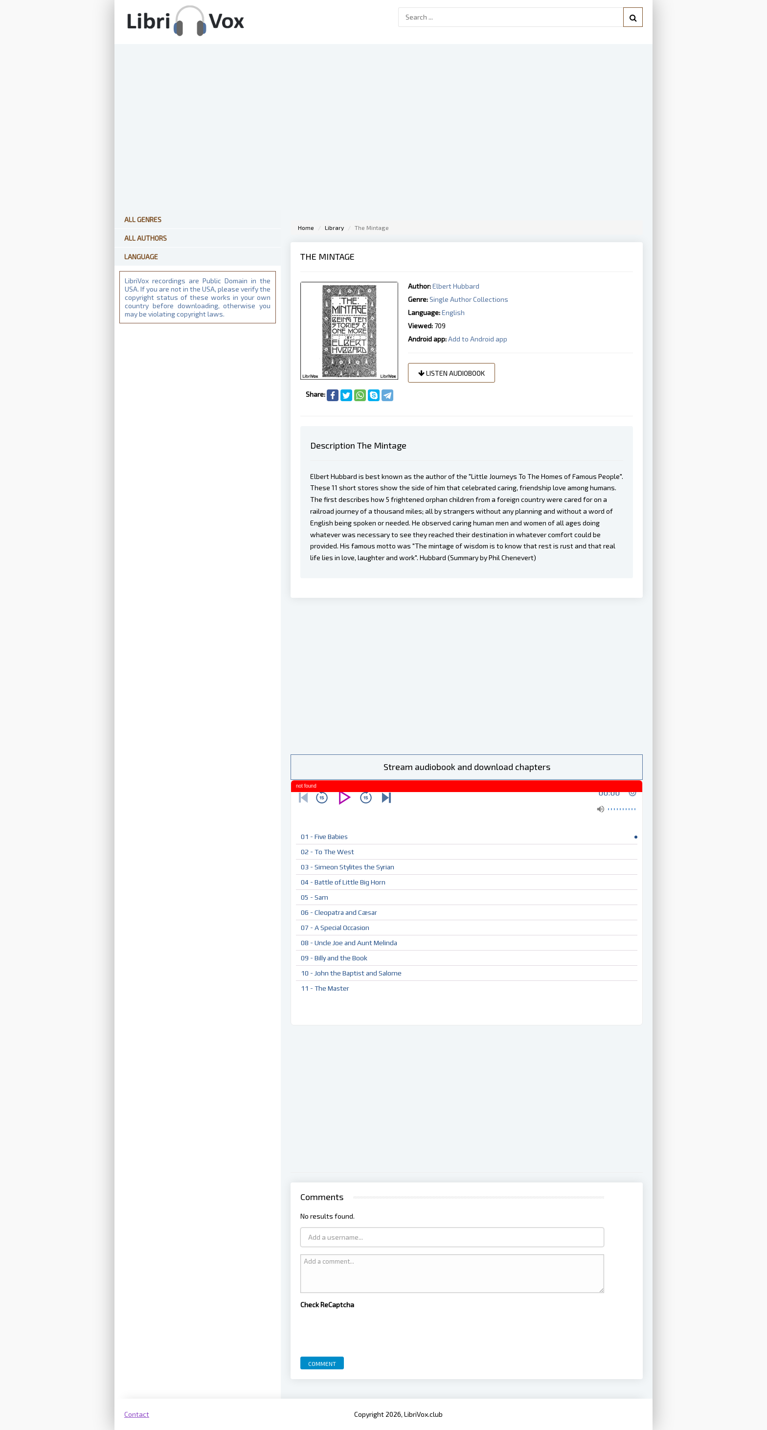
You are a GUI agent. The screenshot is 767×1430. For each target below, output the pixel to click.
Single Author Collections (468, 299)
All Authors (145, 238)
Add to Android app (477, 339)
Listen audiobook (451, 373)
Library (334, 227)
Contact (136, 1414)
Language (141, 256)
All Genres (142, 219)
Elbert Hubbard (455, 286)
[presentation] (374, 1330)
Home (306, 227)
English (453, 312)
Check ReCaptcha (327, 1304)
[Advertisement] (467, 676)
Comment (322, 1363)
